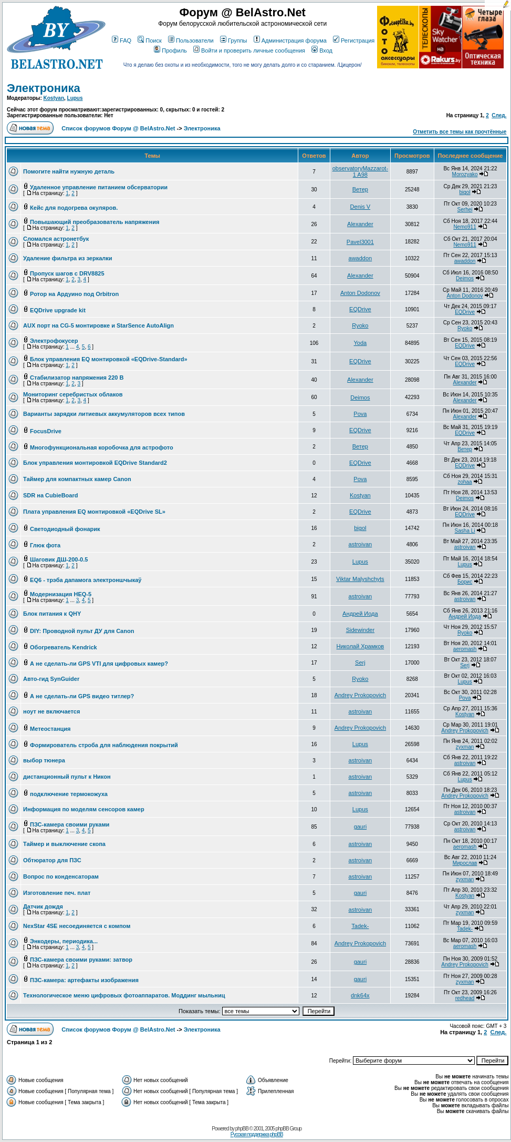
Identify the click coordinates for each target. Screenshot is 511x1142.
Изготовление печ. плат (57, 893)
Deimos (465, 278)
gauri (360, 826)
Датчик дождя (43, 906)
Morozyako (465, 174)
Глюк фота (45, 545)
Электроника (43, 88)
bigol (464, 192)
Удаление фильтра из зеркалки (67, 258)
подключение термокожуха (69, 794)
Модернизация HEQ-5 (60, 594)
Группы (233, 40)
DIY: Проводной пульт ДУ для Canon (82, 631)
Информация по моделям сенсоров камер (83, 809)
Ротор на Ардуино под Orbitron (74, 294)
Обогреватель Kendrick (63, 647)
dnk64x (360, 995)
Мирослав (465, 863)
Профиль (170, 50)
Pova (360, 414)
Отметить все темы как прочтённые (459, 132)
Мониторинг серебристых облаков (72, 394)
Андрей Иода (360, 613)
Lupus (75, 98)
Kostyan (54, 98)
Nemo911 (464, 227)
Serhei (465, 209)
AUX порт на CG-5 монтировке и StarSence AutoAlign (98, 325)
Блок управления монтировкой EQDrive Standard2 (95, 463)
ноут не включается (51, 711)
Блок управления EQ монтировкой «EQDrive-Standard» (108, 359)
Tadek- (360, 926)
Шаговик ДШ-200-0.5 (59, 559)
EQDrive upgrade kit (58, 310)
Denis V (360, 206)
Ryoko (360, 325)
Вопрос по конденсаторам (61, 876)
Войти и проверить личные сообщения (249, 50)
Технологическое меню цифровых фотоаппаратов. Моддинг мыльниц (124, 995)
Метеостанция (50, 729)
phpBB (241, 1128)
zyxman (465, 747)
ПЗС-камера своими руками (69, 824)
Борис (464, 582)
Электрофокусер (54, 341)
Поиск (149, 40)
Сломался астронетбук (56, 239)
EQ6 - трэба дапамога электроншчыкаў (85, 580)
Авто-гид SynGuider (51, 679)
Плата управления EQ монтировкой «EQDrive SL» (94, 511)
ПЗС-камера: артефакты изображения (84, 980)
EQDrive (360, 309)
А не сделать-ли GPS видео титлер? (82, 696)
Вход (321, 50)
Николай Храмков (360, 646)
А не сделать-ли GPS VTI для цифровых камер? (99, 663)
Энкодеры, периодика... (64, 941)
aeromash (464, 649)
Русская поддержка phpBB (257, 1134)
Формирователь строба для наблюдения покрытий (104, 745)
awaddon (360, 258)
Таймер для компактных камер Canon (77, 479)
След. (499, 115)
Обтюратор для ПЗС (52, 860)
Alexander (360, 224)
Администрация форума (290, 40)
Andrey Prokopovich (360, 695)
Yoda (360, 343)
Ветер (360, 189)
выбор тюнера (44, 760)
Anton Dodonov (360, 293)
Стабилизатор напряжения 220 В (76, 377)
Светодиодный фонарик (65, 529)
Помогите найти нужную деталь (68, 171)
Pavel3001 (360, 242)
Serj (360, 662)
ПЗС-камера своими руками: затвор (81, 959)
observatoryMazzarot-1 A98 (360, 171)
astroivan (360, 544)
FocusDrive (45, 431)
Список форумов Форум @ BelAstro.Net (118, 128)
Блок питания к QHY (52, 613)
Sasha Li (465, 531)
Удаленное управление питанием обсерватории (99, 187)
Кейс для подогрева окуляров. (74, 208)
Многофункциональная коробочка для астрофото (101, 447)
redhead (465, 998)
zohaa (464, 482)
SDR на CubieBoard (50, 495)
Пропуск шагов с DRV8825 (67, 273)
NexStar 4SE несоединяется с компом (76, 926)
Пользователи (191, 40)
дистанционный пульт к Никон (67, 776)
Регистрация (353, 40)
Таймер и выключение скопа (64, 844)
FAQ (121, 40)
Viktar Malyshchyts (360, 579)
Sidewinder (360, 630)
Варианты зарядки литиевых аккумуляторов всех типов (104, 414)
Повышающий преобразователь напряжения (94, 222)
